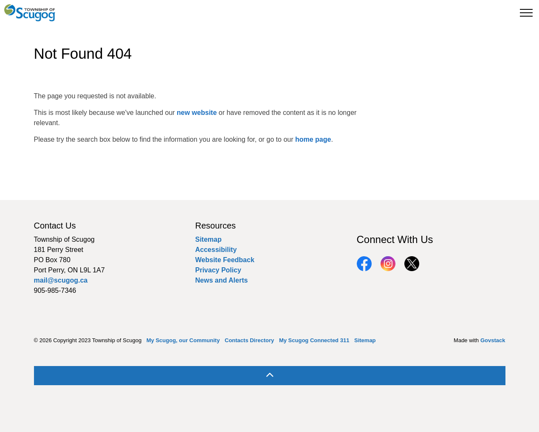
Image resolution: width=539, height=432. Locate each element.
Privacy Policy (218, 270)
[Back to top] (269, 375)
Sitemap (208, 239)
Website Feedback (224, 259)
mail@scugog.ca (61, 280)
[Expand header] (526, 13)
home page (313, 139)
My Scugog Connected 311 (314, 340)
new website (197, 112)
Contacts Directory (249, 340)
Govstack (492, 340)
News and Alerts (221, 280)
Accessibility (216, 249)
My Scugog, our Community (183, 340)
